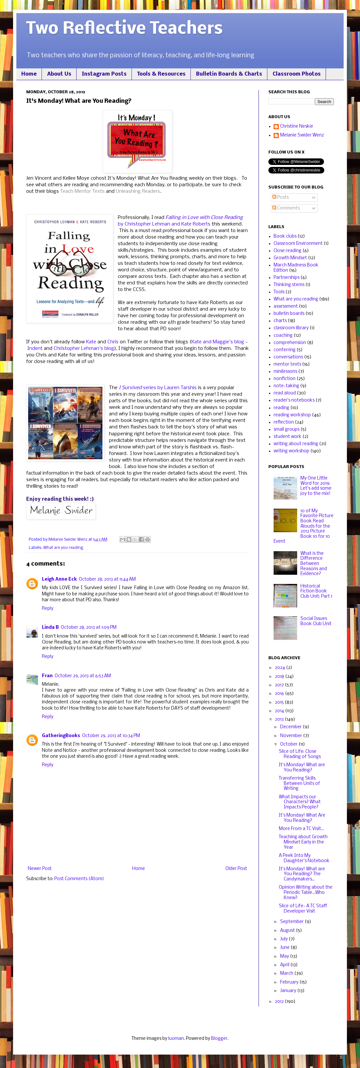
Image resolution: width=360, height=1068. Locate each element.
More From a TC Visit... (301, 828)
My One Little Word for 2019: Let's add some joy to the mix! (316, 486)
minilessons (285, 371)
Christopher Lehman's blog (84, 348)
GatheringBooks (61, 735)
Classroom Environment (298, 243)
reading (281, 408)
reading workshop (292, 415)
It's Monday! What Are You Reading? (302, 818)
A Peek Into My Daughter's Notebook (304, 858)
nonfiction (285, 378)
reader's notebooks (294, 400)
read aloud (285, 393)
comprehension (290, 342)
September (292, 921)
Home (29, 74)
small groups (286, 429)
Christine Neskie (296, 126)
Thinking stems (289, 284)
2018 (280, 676)
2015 (280, 702)
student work (287, 436)
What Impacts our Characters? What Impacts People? (300, 802)
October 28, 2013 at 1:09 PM (89, 627)
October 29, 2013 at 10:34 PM (111, 735)
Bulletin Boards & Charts (229, 74)
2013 (280, 719)
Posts (280, 197)
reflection (284, 422)
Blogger (219, 1038)
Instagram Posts (104, 74)
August (288, 930)
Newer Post (40, 868)
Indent (35, 348)
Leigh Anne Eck (59, 579)
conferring (285, 350)
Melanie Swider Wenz (302, 135)
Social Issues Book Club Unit (316, 621)
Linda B (50, 627)
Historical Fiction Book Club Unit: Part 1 (316, 591)
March (287, 973)
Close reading (287, 250)
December (291, 727)
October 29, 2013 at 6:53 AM (83, 676)
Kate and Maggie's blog (217, 342)
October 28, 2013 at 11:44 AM (107, 579)
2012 (280, 1001)
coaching (283, 335)
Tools (279, 292)
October (289, 744)
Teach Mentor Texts (83, 191)
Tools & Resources (161, 74)
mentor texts (287, 364)
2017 (280, 685)
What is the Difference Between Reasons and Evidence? (313, 563)
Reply (47, 608)
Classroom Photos (297, 74)
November (291, 735)
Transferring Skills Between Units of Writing (299, 783)
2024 (280, 667)
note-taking (286, 386)
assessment (286, 306)
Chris (112, 342)
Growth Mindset (290, 258)
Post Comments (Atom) (79, 879)
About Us (59, 74)
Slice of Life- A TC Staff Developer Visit (303, 909)
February (289, 982)
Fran (47, 676)
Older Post (236, 868)
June (285, 947)
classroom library (291, 328)
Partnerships (286, 277)
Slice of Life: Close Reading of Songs (300, 754)
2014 (280, 711)
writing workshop (291, 451)
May (285, 956)
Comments (286, 208)
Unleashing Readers (138, 191)
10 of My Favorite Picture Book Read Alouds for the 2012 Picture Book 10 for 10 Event (303, 526)
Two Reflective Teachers (124, 29)
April (285, 965)
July (284, 939)
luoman (176, 1038)
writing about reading (296, 444)
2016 (280, 693)
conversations (288, 357)
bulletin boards (289, 313)
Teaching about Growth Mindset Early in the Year (303, 842)
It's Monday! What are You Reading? (302, 768)
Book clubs (285, 236)
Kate (91, 342)
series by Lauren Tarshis (158, 387)
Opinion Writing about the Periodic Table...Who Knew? (306, 892)
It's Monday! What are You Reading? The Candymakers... (302, 874)
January (288, 990)
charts (280, 320)
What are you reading (63, 548)
